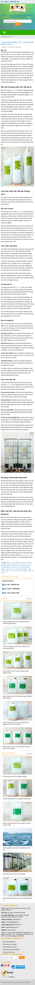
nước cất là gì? (26, 562)
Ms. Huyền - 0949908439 (11, 588)
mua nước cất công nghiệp (19, 570)
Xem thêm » (30, 598)
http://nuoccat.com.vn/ (26, 555)
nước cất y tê (24, 564)
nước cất (14, 90)
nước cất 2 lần (15, 564)
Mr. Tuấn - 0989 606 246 (10, 584)
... (7, 572)
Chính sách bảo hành (9, 941)
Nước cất (8, 562)
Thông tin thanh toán (9, 952)
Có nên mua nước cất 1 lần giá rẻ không (14, 776)
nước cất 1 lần (5, 564)
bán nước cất (15, 565)
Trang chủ (4, 36)
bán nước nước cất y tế (10, 567)
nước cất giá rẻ (16, 562)
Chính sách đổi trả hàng (10, 947)
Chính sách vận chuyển (10, 944)
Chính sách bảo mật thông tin (11, 949)
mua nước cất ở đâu (21, 569)
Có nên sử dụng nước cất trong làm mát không (16, 798)
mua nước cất (10, 569)
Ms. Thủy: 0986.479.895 (10, 593)
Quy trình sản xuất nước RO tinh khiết (14, 874)
